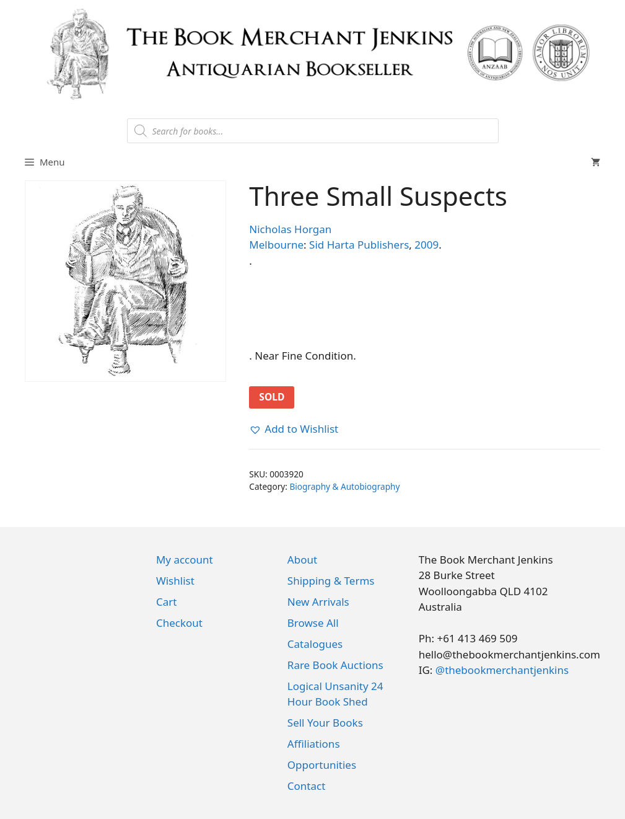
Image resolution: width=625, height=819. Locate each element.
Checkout (179, 623)
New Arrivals (318, 602)
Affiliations (313, 744)
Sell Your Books (325, 722)
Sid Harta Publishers (359, 244)
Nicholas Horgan (290, 229)
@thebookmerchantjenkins (502, 670)
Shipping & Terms (331, 580)
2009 (426, 244)
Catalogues (315, 644)
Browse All (313, 623)
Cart (166, 602)
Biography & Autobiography (344, 486)
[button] (293, 429)
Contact (306, 786)
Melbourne (276, 244)
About (302, 559)
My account (184, 559)
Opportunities (321, 765)
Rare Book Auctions (335, 665)
